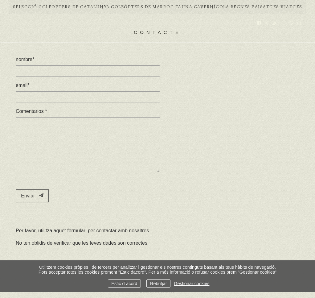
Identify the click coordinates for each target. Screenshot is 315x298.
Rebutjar (158, 283)
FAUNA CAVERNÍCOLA (202, 7)
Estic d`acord (124, 283)
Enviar (32, 195)
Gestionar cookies (191, 283)
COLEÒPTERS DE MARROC (142, 7)
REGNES (240, 7)
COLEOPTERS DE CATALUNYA (74, 7)
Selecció (25, 7)
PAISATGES (265, 7)
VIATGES (291, 7)
